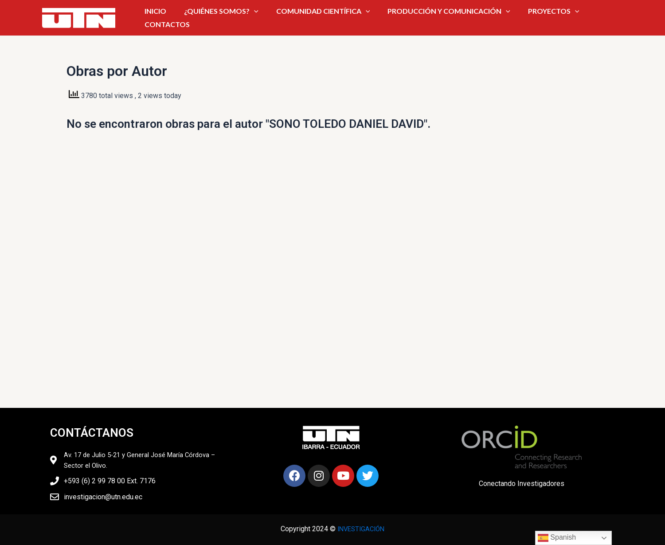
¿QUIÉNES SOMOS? (225, 17)
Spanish (557, 538)
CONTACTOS (573, 17)
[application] (257, 17)
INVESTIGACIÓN (361, 529)
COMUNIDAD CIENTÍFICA (314, 17)
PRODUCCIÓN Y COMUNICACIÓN (427, 17)
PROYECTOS (519, 17)
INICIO (171, 17)
